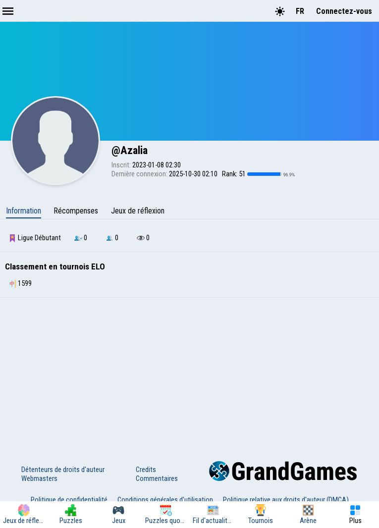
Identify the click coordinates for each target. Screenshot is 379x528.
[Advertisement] (189, 372)
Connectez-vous (344, 11)
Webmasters (39, 478)
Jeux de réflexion (137, 210)
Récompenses (76, 210)
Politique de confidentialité (69, 499)
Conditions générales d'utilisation (165, 499)
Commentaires (157, 478)
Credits (146, 469)
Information (23, 210)
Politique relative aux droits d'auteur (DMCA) (286, 499)
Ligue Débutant (34, 237)
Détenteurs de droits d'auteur (63, 469)
